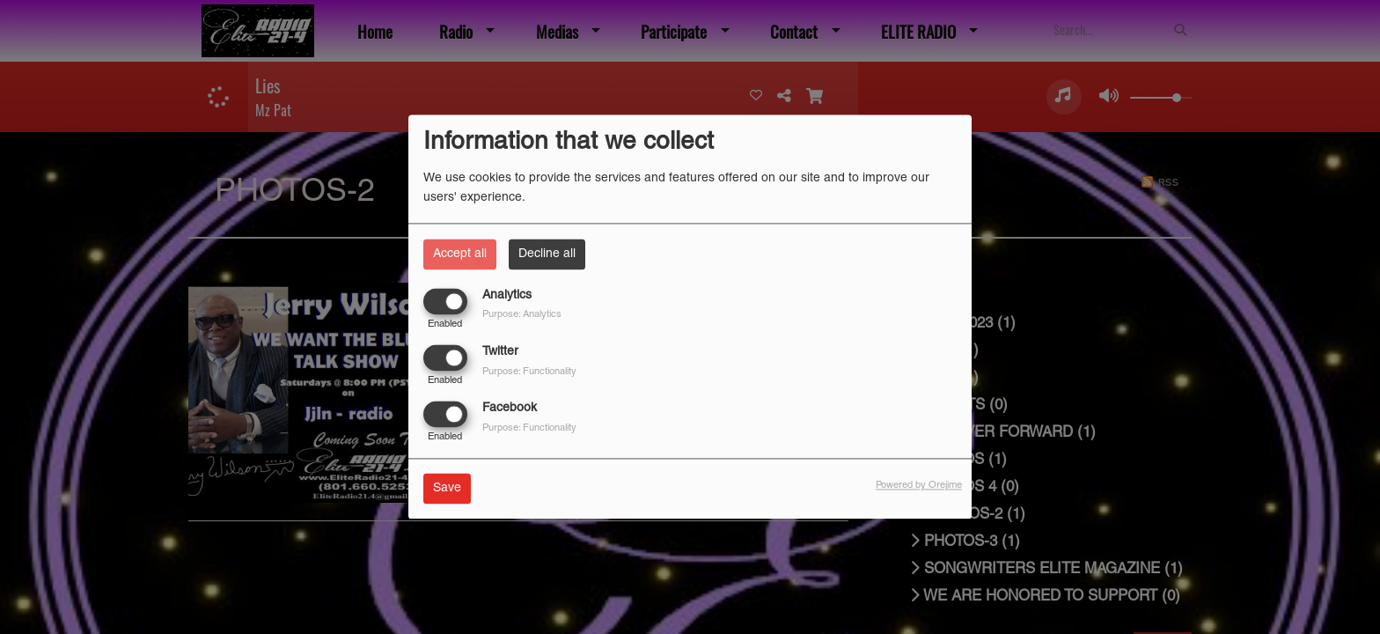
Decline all (547, 254)
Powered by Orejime (919, 486)
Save (447, 489)
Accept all (460, 254)
